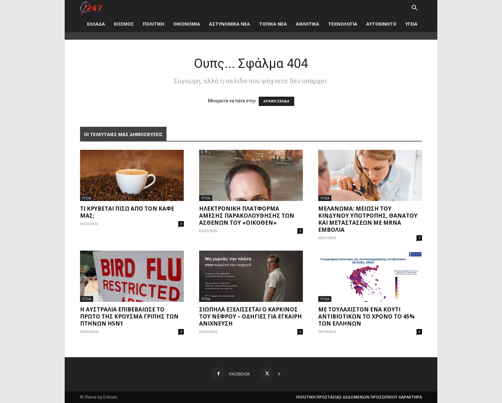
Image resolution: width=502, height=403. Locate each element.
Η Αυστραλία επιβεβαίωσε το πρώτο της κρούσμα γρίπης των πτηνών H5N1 (129, 316)
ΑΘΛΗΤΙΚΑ (307, 24)
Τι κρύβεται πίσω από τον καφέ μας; (127, 212)
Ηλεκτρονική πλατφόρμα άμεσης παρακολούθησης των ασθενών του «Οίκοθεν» (246, 215)
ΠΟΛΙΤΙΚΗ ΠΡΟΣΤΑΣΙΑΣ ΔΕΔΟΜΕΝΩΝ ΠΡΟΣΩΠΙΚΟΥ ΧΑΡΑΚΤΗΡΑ (359, 397)
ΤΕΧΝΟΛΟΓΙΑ (342, 24)
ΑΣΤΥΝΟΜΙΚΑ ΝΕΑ (229, 24)
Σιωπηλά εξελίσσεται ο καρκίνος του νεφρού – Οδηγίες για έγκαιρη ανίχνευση (250, 316)
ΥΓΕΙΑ (411, 24)
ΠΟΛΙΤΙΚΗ (153, 24)
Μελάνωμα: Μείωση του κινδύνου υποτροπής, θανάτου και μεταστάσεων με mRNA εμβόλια (367, 219)
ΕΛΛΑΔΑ (96, 24)
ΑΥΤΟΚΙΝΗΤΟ (381, 24)
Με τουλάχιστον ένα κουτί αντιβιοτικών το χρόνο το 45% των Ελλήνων (366, 316)
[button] (414, 8)
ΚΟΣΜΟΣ (124, 24)
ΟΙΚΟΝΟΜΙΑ (186, 24)
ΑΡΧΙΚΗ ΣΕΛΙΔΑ (276, 101)
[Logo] (91, 8)
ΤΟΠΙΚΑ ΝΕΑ (273, 24)
